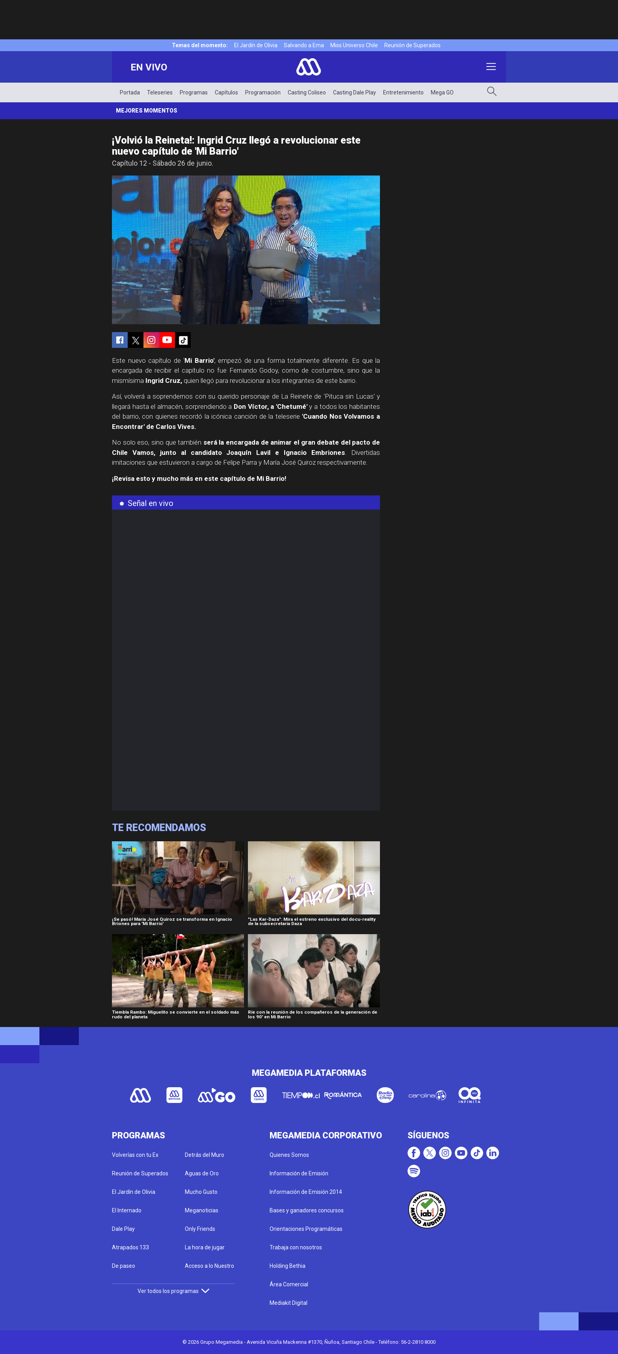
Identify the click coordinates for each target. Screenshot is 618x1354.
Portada (130, 92)
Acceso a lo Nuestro (209, 1266)
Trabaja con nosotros (296, 1247)
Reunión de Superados (412, 45)
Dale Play (123, 1229)
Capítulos (226, 92)
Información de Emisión (299, 1173)
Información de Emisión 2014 (306, 1192)
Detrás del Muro (204, 1155)
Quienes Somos (289, 1155)
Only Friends (200, 1229)
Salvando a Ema (304, 45)
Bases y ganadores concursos (307, 1210)
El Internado (126, 1210)
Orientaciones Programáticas (306, 1229)
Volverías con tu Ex (135, 1155)
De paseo (123, 1266)
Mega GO (442, 92)
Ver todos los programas (173, 1291)
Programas (194, 92)
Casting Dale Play (354, 92)
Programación (263, 92)
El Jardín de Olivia (255, 45)
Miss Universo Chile (354, 45)
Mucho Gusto (201, 1192)
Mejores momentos (146, 110)
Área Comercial (289, 1284)
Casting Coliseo (307, 92)
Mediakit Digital (288, 1303)
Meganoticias (201, 1210)
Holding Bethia (287, 1266)
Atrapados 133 (130, 1247)
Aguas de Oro (202, 1173)
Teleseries (160, 92)
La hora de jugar (205, 1247)
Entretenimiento (403, 92)
